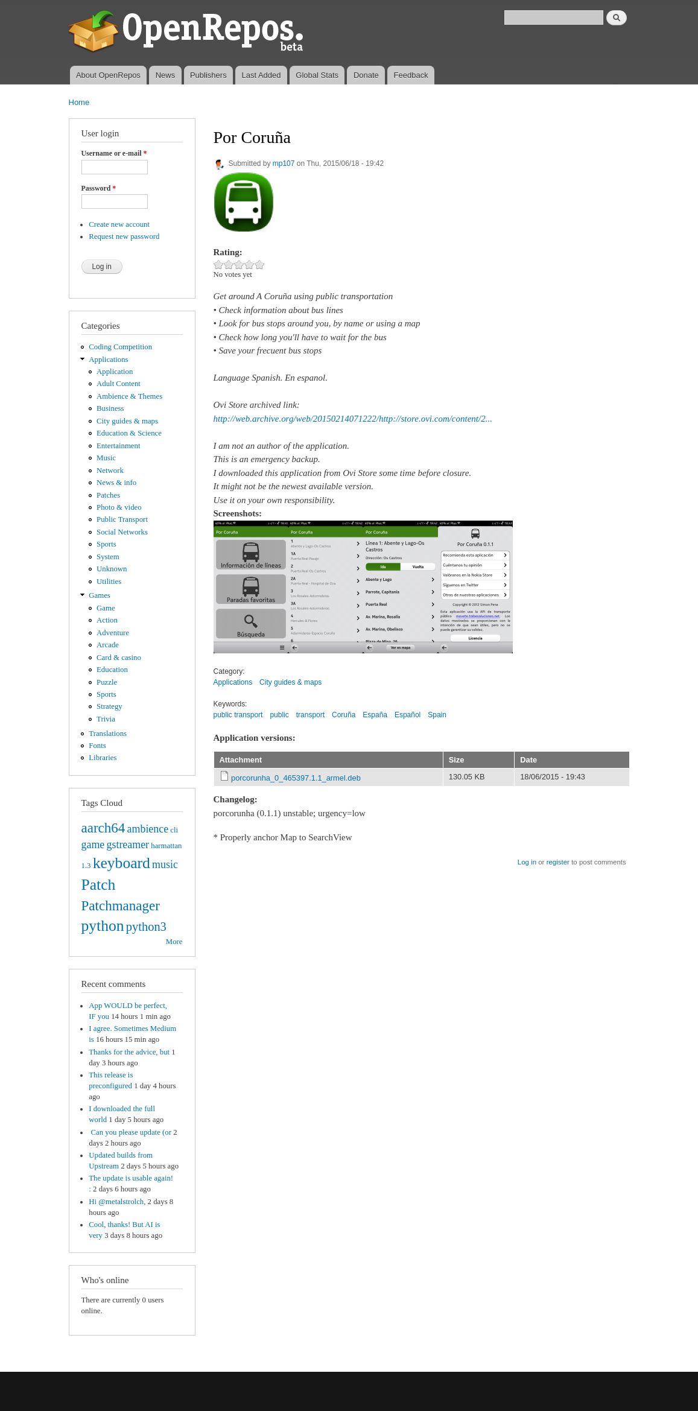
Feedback (411, 75)
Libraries (102, 757)
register (558, 862)
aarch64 (103, 828)
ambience (148, 829)
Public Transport (122, 519)
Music (106, 458)
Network (110, 470)
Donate (366, 75)
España (375, 715)
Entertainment (118, 446)
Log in (527, 862)
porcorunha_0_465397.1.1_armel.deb (296, 777)
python (102, 925)
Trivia (106, 719)
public (279, 715)
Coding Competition (120, 347)
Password (98, 188)
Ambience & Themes (129, 396)
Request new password (124, 236)
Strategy (109, 706)
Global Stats (317, 75)
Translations (108, 733)
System (108, 557)
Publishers (208, 75)
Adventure (113, 633)
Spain (437, 715)
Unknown (112, 569)
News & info (116, 482)
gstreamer (127, 845)
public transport (238, 715)
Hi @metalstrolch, (117, 1201)
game (93, 845)
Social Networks (122, 532)
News (166, 75)
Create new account (119, 224)
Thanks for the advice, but (129, 1052)
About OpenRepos (108, 75)
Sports (106, 544)
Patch (98, 884)
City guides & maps (127, 421)
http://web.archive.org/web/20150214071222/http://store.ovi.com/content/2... (353, 418)
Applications (108, 359)
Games (99, 595)
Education (112, 669)
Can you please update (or (130, 1132)
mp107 (284, 163)
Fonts (97, 745)
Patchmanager (120, 905)
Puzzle (107, 682)
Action (107, 620)
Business (110, 408)
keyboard (121, 863)
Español (407, 715)
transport (310, 715)
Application (115, 371)
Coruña (343, 715)
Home (79, 102)
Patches (108, 495)
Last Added (261, 75)
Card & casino (119, 657)
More (174, 941)
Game (106, 608)
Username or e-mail (114, 153)
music (165, 864)
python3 (146, 926)
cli (174, 830)
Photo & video (119, 507)
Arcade (108, 645)
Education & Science (129, 433)
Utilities (109, 581)
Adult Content (119, 383)
